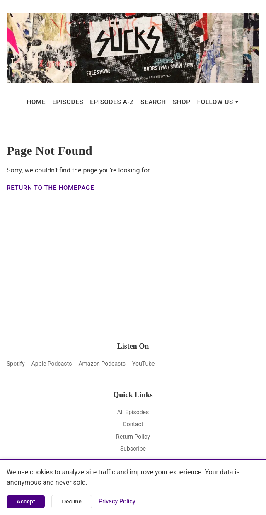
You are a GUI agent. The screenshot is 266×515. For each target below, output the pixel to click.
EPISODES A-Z (112, 102)
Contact (133, 424)
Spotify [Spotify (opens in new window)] (16, 363)
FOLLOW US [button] (215, 102)
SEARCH (153, 102)
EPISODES (67, 102)
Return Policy (133, 436)
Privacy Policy (117, 501)
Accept (26, 501)
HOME (36, 102)
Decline (71, 501)
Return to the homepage (50, 188)
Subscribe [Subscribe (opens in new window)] (133, 448)
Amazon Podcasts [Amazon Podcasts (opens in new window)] (102, 363)
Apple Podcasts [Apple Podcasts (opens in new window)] (51, 363)
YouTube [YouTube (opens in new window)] (143, 363)
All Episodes (133, 412)
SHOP (182, 102)
